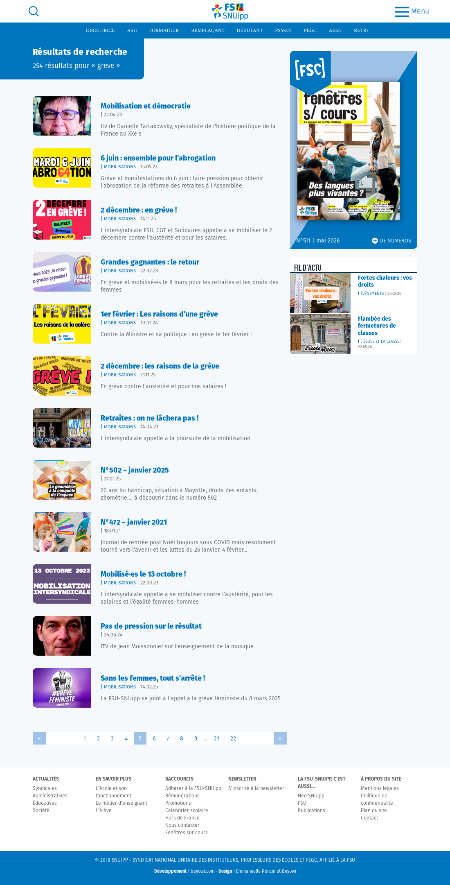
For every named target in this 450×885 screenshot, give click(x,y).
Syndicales (45, 788)
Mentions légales (380, 788)
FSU (302, 803)
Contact (369, 818)
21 (216, 739)
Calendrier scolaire (186, 810)
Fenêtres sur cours (186, 833)
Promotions (178, 803)
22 (233, 739)
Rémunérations (182, 796)
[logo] (230, 11)
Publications (311, 810)
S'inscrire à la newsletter (256, 788)
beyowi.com (202, 871)
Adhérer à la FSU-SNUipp (193, 788)
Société (41, 810)
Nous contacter (182, 825)
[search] (34, 11)
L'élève (104, 810)
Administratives (50, 796)
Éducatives (45, 803)
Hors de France (182, 818)
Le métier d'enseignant (121, 803)
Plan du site (374, 810)
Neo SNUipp (311, 796)
